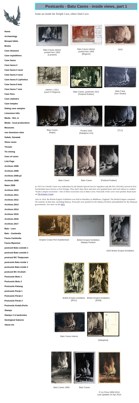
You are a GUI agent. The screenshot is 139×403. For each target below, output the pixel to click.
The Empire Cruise (45, 194)
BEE (63, 204)
